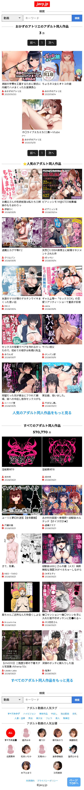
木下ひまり (26, 767)
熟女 (30, 718)
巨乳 (75, 713)
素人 (58, 718)
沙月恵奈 (57, 767)
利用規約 (30, 780)
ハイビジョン (29, 713)
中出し (54, 713)
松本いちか (26, 751)
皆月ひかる (73, 751)
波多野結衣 (58, 751)
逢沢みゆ (26, 734)
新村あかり (58, 734)
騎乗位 (66, 718)
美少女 (39, 718)
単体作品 (43, 713)
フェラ (49, 718)
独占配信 (65, 713)
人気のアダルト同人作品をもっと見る (42, 413)
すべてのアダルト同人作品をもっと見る (42, 680)
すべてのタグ (13, 713)
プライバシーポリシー (47, 780)
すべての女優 (10, 734)
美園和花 (73, 734)
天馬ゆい (42, 751)
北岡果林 (10, 751)
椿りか (42, 734)
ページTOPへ (73, 782)
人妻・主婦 (20, 718)
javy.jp (42, 3)
